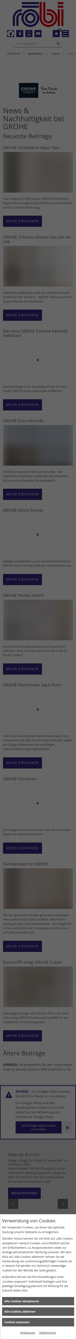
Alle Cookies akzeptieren (21, 1301)
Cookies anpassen (16, 1322)
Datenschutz (47, 1333)
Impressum (27, 1333)
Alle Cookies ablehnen (19, 1311)
